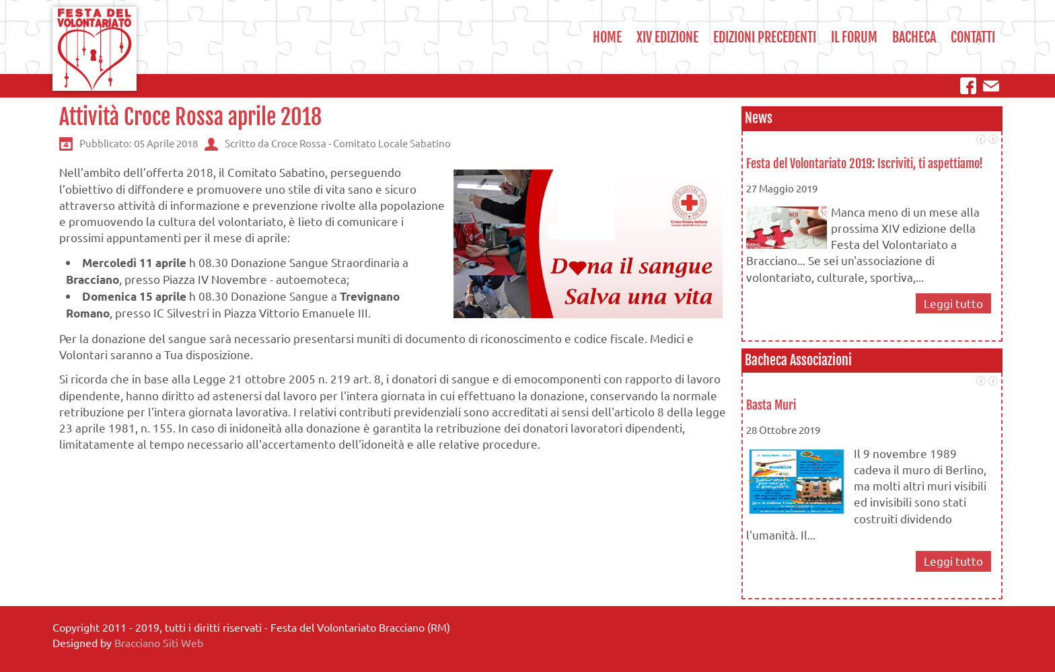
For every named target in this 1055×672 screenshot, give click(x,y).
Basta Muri (771, 405)
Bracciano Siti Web (158, 642)
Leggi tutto (953, 303)
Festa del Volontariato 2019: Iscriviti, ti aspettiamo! (864, 163)
